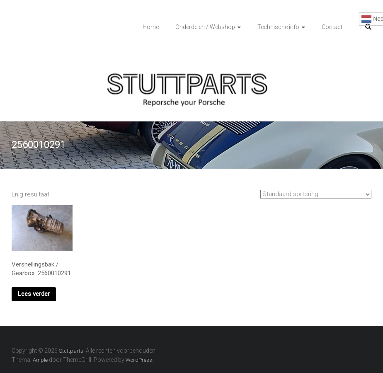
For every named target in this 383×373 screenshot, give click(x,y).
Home (151, 27)
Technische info (278, 27)
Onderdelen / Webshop (205, 27)
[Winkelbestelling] (315, 194)
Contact (332, 27)
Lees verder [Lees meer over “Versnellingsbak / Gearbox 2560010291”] (34, 294)
